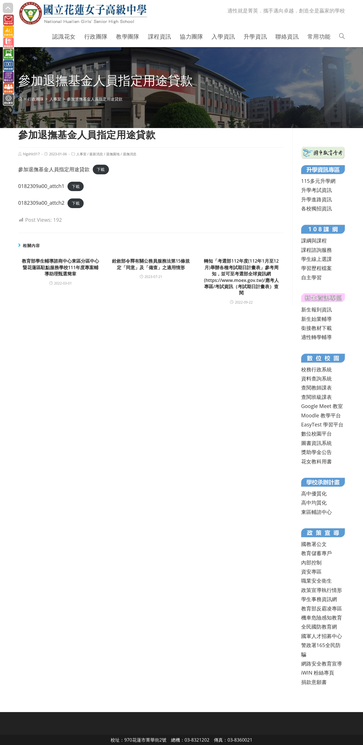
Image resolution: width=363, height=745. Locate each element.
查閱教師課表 (316, 387)
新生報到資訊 (316, 309)
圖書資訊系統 (316, 443)
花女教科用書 (316, 461)
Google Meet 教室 (322, 406)
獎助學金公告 (316, 452)
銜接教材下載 (316, 328)
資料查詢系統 (316, 378)
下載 (101, 169)
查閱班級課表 (316, 397)
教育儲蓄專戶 (316, 553)
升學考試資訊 (316, 190)
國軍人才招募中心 (321, 636)
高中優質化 (314, 493)
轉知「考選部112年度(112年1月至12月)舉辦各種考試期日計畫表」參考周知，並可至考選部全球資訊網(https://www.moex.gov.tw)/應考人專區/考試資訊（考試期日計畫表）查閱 (241, 277)
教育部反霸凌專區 (321, 608)
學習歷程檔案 (316, 268)
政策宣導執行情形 (321, 590)
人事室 (81, 154)
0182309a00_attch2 (41, 202)
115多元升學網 (318, 180)
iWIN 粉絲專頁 (317, 672)
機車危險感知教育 (321, 617)
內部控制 (311, 562)
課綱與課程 (314, 240)
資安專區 (311, 571)
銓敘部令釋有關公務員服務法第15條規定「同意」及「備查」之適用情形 (151, 264)
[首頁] (20, 99)
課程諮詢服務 (316, 249)
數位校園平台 (316, 433)
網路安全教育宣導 (321, 663)
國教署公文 (314, 544)
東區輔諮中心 (316, 511)
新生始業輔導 (316, 318)
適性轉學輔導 (316, 337)
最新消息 (96, 154)
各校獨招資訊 (316, 208)
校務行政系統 (316, 369)
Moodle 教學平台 (321, 415)
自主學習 (311, 277)
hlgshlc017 (31, 154)
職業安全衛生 (316, 580)
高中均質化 (314, 502)
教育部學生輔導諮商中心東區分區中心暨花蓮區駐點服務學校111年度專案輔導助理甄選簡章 (60, 267)
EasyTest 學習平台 (322, 424)
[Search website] (342, 36)
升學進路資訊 (316, 199)
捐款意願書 (314, 682)
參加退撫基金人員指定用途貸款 (54, 169)
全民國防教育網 (319, 626)
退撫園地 (113, 154)
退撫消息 (129, 154)
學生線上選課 (316, 259)
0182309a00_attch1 (41, 186)
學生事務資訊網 (319, 599)
